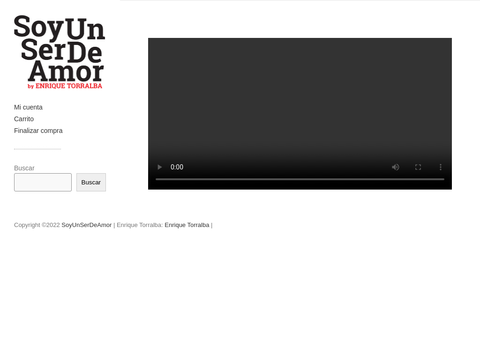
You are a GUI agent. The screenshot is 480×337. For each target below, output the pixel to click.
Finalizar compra (38, 130)
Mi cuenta (28, 107)
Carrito (24, 119)
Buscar (24, 168)
